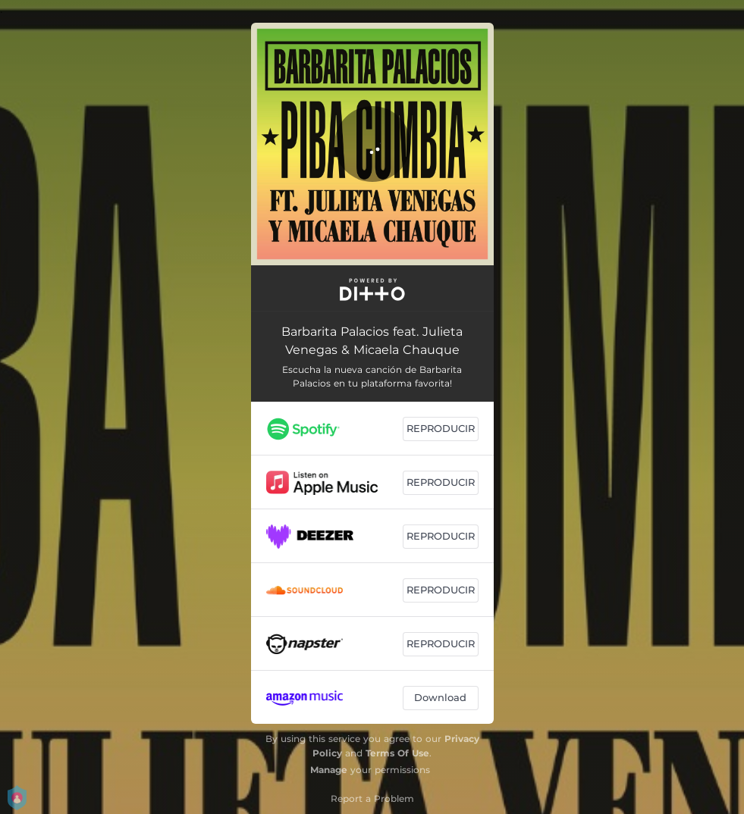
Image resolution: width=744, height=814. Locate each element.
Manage (328, 769)
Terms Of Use (397, 753)
